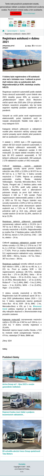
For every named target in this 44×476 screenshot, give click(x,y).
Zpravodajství (12, 31)
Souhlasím (15, 13)
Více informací (29, 13)
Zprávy (22, 31)
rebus (28, 46)
